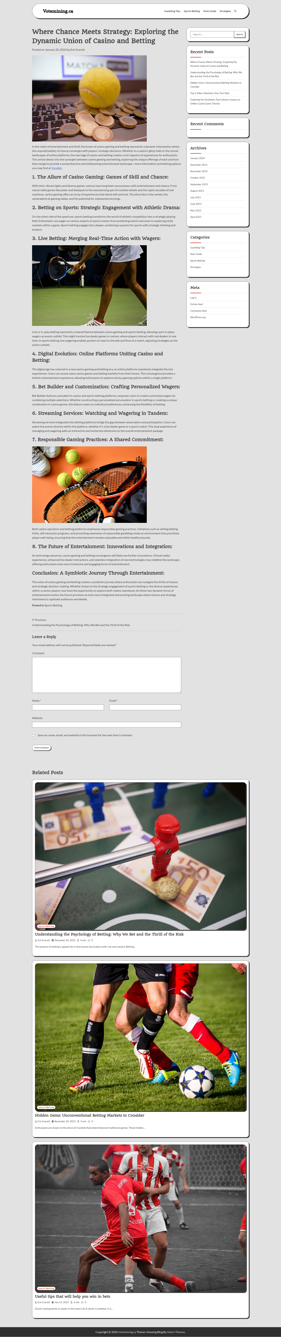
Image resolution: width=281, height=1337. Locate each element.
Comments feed (199, 310)
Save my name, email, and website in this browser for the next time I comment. (85, 735)
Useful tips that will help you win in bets (72, 1297)
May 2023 (195, 210)
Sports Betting (192, 11)
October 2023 (198, 177)
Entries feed (197, 303)
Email (113, 700)
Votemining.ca (58, 11)
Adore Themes (176, 1332)
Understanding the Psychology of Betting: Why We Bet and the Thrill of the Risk (109, 935)
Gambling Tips (172, 11)
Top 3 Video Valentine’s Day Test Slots (211, 93)
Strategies (225, 11)
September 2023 (199, 184)
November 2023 (199, 170)
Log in (193, 297)
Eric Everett (77, 49)
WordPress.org (198, 316)
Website (37, 718)
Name (36, 700)
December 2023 (199, 164)
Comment (38, 653)
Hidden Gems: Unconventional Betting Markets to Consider (89, 1115)
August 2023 (197, 190)
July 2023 (195, 197)
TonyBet (56, 168)
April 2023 (196, 216)
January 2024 (197, 158)
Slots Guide (209, 11)
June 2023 (196, 203)
